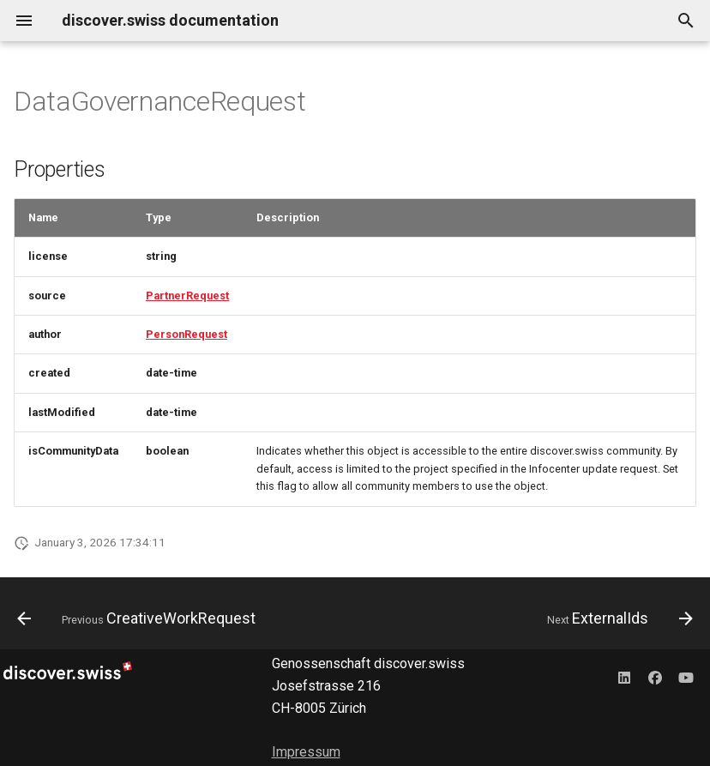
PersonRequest (186, 334)
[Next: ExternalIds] (617, 618)
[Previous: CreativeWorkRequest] (139, 618)
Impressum (306, 752)
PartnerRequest (187, 295)
